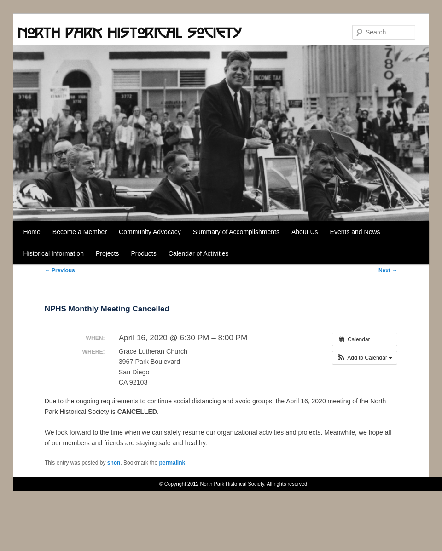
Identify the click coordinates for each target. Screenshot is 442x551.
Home (31, 231)
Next (387, 270)
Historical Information (53, 253)
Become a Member (79, 231)
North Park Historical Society (129, 32)
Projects (107, 253)
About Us (304, 231)
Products (144, 253)
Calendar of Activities (199, 253)
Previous (60, 270)
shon (114, 462)
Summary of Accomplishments (236, 231)
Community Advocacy (150, 231)
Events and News (355, 231)
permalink (172, 462)
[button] (364, 357)
